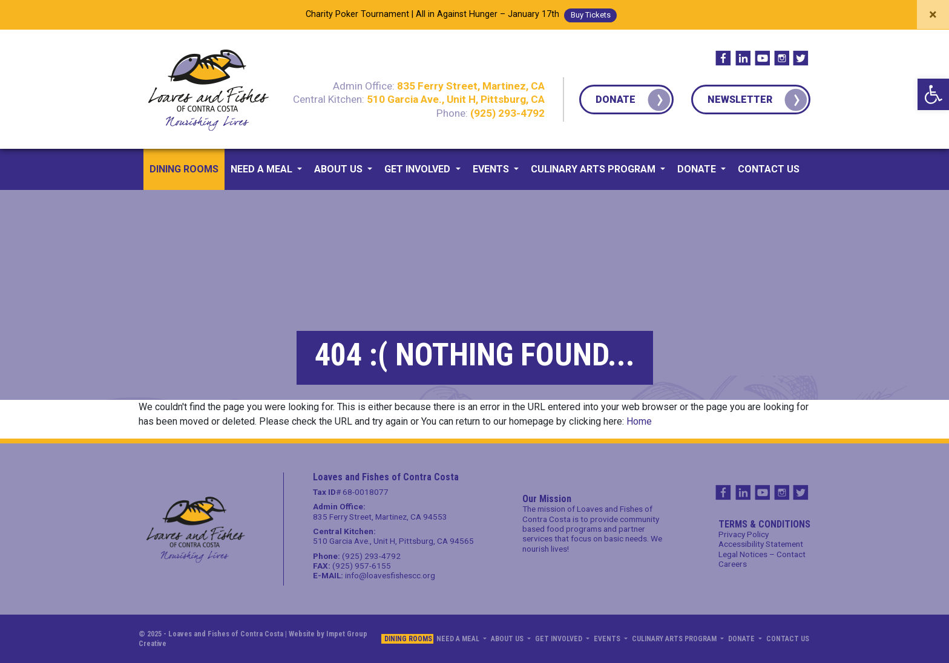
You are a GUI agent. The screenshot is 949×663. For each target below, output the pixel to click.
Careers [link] (732, 564)
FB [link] (723, 58)
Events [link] (492, 169)
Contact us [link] (769, 169)
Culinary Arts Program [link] (594, 169)
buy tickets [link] (591, 14)
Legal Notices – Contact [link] (762, 554)
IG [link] (781, 58)
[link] (933, 94)
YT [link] (762, 58)
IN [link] (742, 58)
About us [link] (339, 169)
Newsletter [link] (740, 99)
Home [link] (639, 421)
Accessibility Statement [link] (760, 544)
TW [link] (801, 58)
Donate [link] (615, 99)
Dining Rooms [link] (183, 169)
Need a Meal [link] (263, 169)
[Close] (933, 14)
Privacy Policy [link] (743, 534)
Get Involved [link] (418, 169)
